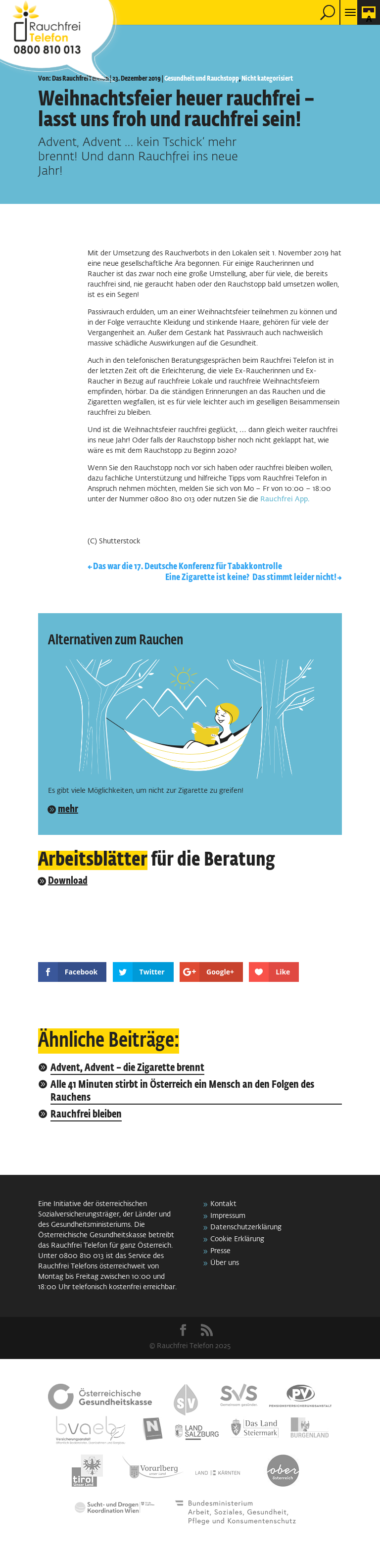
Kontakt (223, 1204)
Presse (220, 1251)
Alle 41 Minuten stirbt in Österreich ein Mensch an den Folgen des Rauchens (182, 1091)
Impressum (227, 1215)
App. (302, 499)
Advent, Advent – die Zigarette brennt (127, 1068)
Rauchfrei (276, 499)
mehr (68, 809)
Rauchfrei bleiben (86, 1115)
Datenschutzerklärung (246, 1227)
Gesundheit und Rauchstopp (201, 78)
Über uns (224, 1263)
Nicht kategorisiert (267, 78)
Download (68, 881)
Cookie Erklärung (237, 1239)
